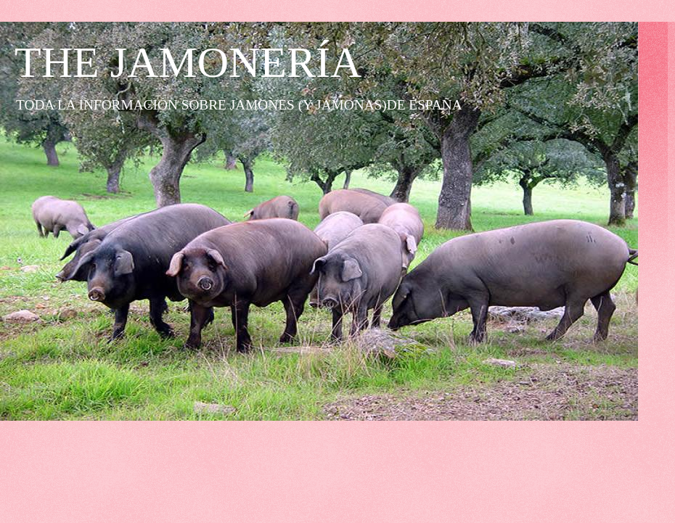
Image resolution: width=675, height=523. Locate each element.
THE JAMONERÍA (188, 62)
